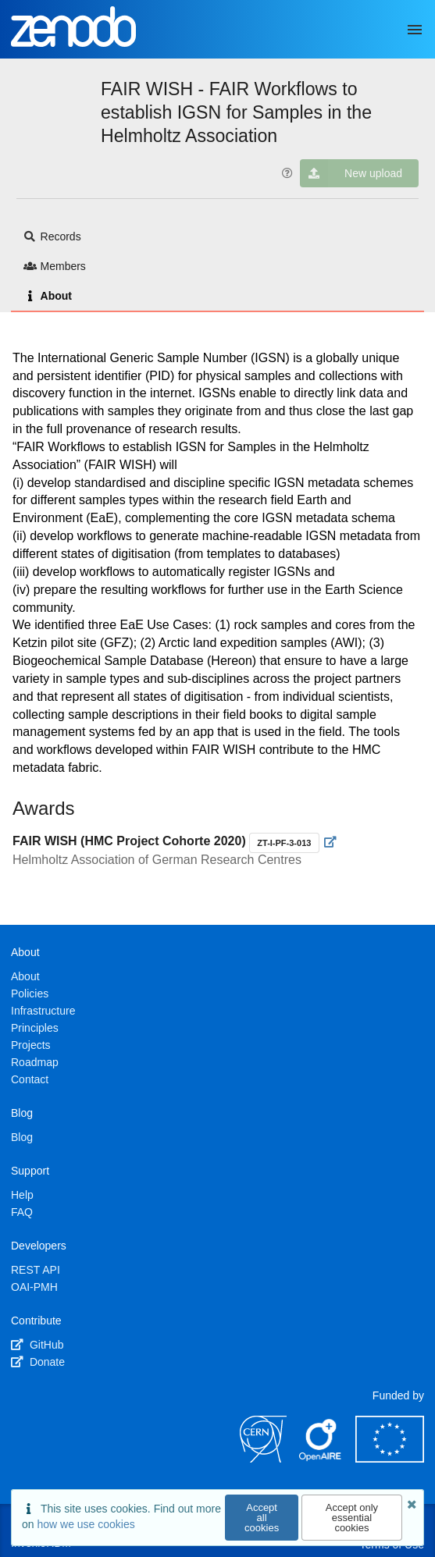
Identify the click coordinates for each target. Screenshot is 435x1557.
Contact (29, 1079)
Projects (31, 1045)
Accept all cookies (261, 1518)
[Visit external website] (330, 842)
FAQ (22, 1212)
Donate (38, 1362)
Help (22, 1195)
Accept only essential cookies (352, 1518)
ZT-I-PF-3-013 (284, 843)
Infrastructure (43, 1010)
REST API (35, 1270)
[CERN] (263, 1458)
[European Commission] (389, 1458)
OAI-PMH (34, 1287)
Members (54, 266)
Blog (22, 1137)
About (47, 296)
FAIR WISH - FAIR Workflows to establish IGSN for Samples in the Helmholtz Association (236, 112)
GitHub (37, 1344)
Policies (29, 993)
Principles (35, 1028)
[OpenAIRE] (321, 1458)
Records (52, 236)
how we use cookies (85, 1524)
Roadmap (35, 1062)
